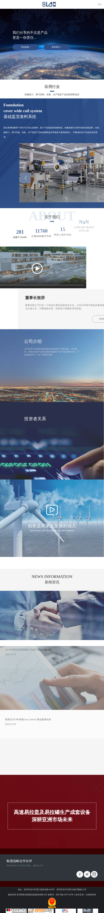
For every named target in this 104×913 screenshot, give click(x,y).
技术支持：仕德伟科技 (86, 895)
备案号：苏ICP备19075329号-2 (61, 895)
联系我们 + (57, 47)
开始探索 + (25, 47)
